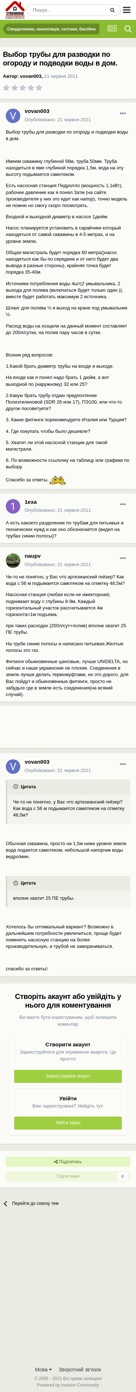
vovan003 (30, 76)
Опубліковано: (58, 119)
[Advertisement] (58, 730)
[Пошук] (65, 10)
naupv (33, 556)
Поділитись (68, 1162)
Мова (43, 1369)
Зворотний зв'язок (80, 1369)
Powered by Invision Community (68, 1385)
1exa (31, 502)
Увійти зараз (68, 1122)
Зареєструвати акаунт (68, 1076)
